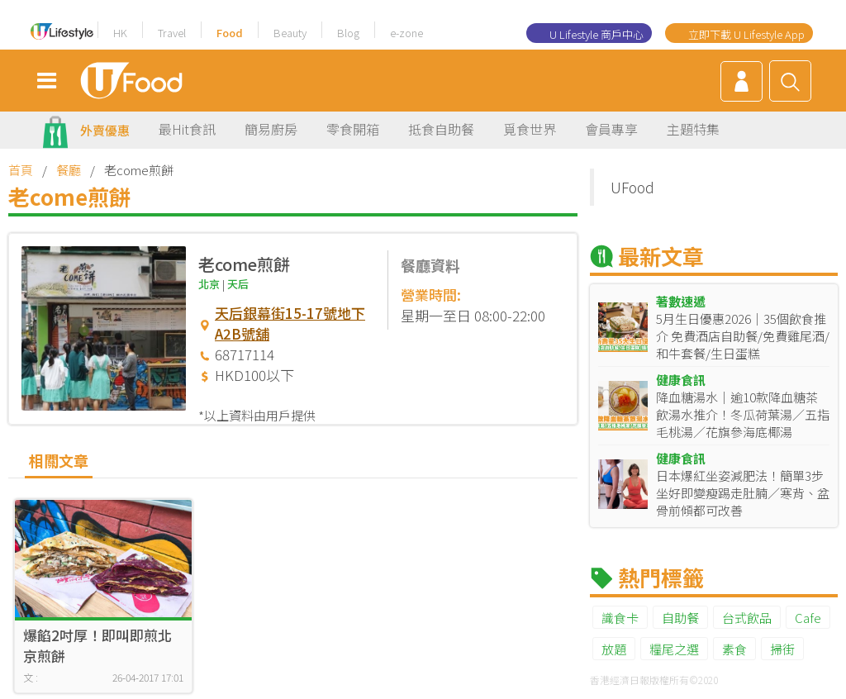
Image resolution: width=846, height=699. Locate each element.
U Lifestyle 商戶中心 (596, 34)
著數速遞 (681, 301)
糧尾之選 (674, 649)
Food (229, 32)
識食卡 (620, 617)
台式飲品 (747, 617)
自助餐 (680, 617)
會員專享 (611, 129)
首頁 (20, 169)
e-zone (406, 32)
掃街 (782, 649)
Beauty (290, 32)
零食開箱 (352, 129)
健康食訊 (681, 379)
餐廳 (68, 169)
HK (120, 32)
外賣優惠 (105, 130)
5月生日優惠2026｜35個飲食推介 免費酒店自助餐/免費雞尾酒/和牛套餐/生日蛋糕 (742, 336)
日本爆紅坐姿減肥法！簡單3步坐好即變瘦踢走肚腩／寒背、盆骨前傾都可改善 (742, 493)
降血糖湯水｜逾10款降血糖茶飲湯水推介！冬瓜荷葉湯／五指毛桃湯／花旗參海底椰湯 (742, 414)
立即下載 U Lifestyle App (746, 34)
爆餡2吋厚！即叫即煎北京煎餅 (97, 645)
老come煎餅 (244, 264)
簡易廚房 (271, 129)
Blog (348, 32)
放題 (613, 649)
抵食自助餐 (441, 129)
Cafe (808, 617)
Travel (172, 32)
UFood (632, 187)
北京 (209, 284)
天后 (238, 284)
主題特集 (693, 129)
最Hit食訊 (187, 129)
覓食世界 (529, 129)
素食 (734, 649)
